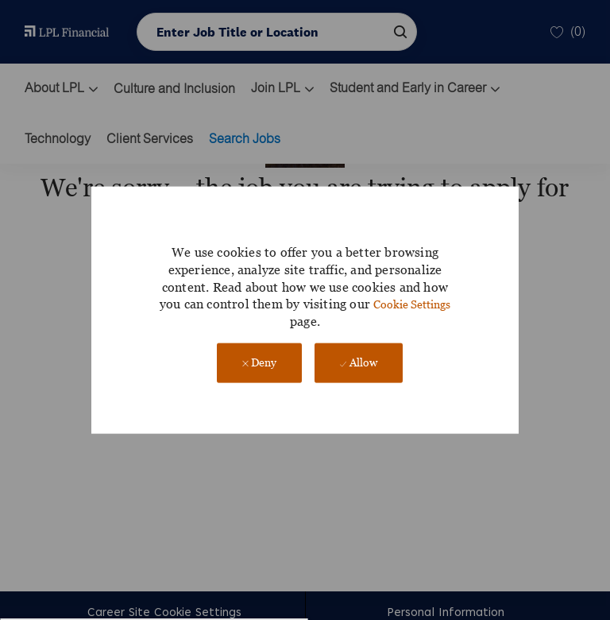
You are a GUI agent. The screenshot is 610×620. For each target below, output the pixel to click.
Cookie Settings (411, 304)
